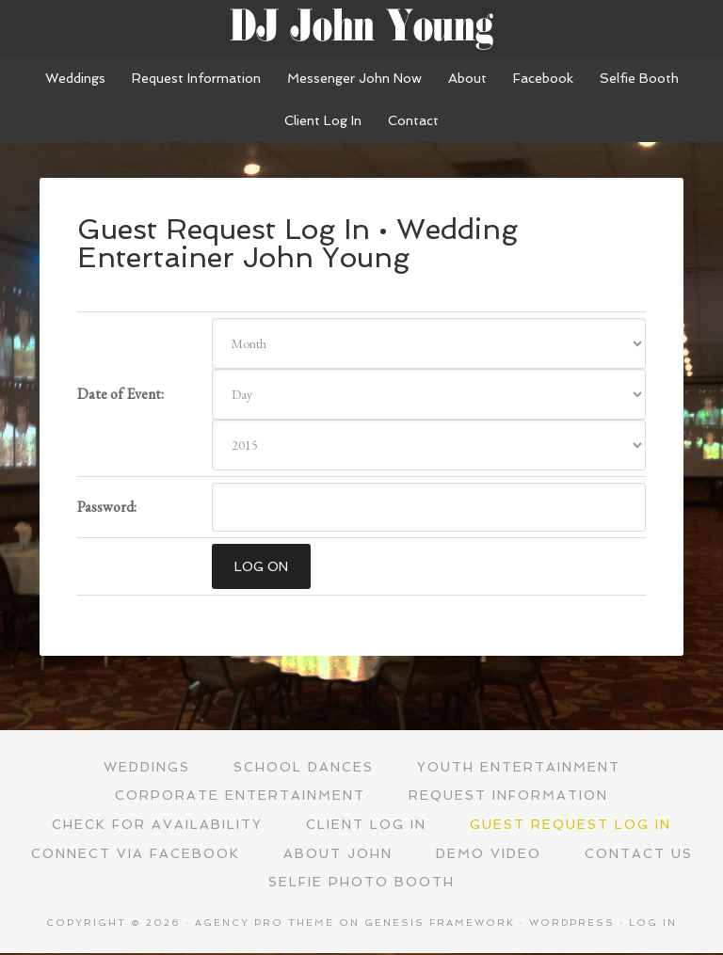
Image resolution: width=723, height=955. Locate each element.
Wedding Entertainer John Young (361, 28)
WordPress (572, 924)
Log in (653, 924)
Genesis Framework (439, 924)
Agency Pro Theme (264, 924)
